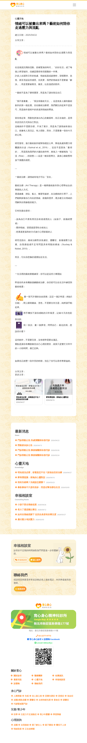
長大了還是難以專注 (27, 509)
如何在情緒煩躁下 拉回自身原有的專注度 (37, 514)
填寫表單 (20, 589)
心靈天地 (38, 679)
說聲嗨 (17, 683)
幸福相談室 (21, 560)
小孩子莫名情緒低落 (27, 504)
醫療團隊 (38, 675)
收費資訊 (59, 675)
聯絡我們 (38, 683)
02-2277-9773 (43, 635)
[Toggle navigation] (74, 4)
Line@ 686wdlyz (43, 642)
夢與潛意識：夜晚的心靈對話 (31, 477)
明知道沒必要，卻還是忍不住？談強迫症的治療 (40, 472)
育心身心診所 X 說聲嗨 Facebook (43, 639)
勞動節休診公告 (25, 445)
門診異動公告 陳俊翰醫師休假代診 (34, 450)
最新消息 (18, 679)
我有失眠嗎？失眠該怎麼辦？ (31, 482)
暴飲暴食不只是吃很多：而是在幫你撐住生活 (39, 487)
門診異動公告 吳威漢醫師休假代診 (34, 440)
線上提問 (35, 560)
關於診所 (18, 675)
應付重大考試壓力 (26, 519)
